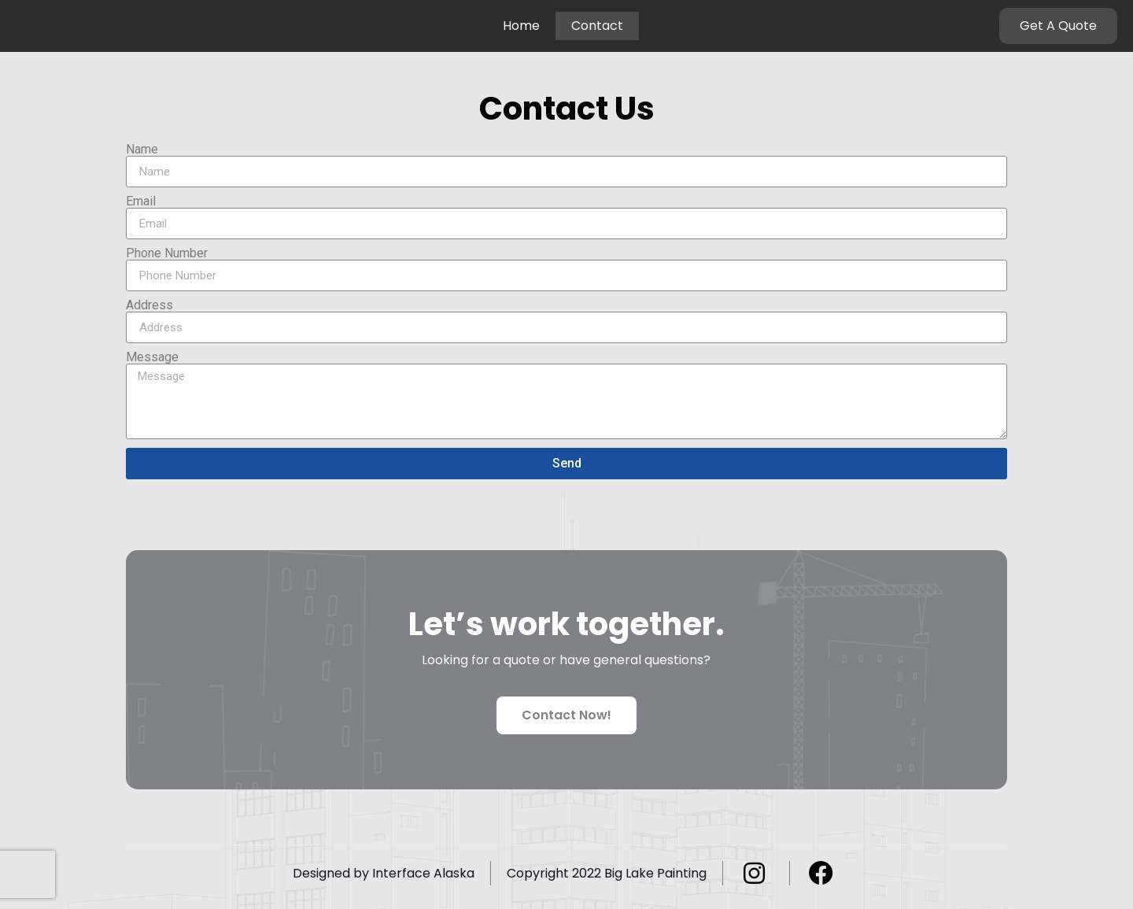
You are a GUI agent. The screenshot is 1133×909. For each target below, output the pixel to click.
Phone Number (167, 253)
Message (152, 357)
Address (149, 305)
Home (521, 26)
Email (141, 201)
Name (142, 149)
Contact (597, 26)
